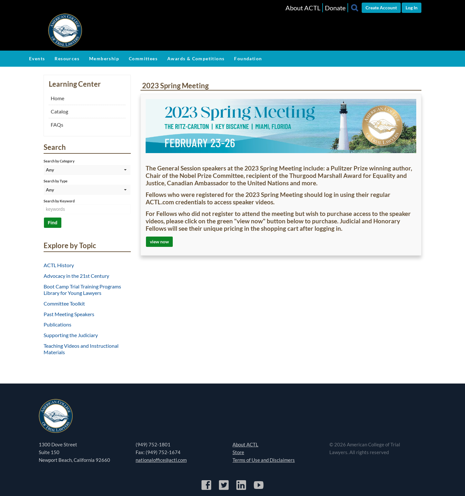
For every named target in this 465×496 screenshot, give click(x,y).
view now (159, 241)
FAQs (57, 125)
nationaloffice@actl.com (161, 460)
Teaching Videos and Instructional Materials (81, 349)
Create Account (381, 7)
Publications (57, 324)
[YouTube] (258, 489)
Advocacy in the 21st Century (76, 276)
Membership (104, 58)
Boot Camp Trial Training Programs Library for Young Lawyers (82, 289)
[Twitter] (224, 489)
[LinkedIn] (241, 489)
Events (37, 58)
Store (238, 452)
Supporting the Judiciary (71, 335)
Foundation (248, 58)
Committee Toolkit (64, 303)
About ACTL (302, 8)
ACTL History (59, 265)
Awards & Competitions (195, 58)
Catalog (59, 111)
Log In (412, 7)
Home (57, 98)
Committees (143, 58)
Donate (335, 8)
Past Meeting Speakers (69, 314)
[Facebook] (207, 489)
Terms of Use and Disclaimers (263, 460)
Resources (67, 58)
